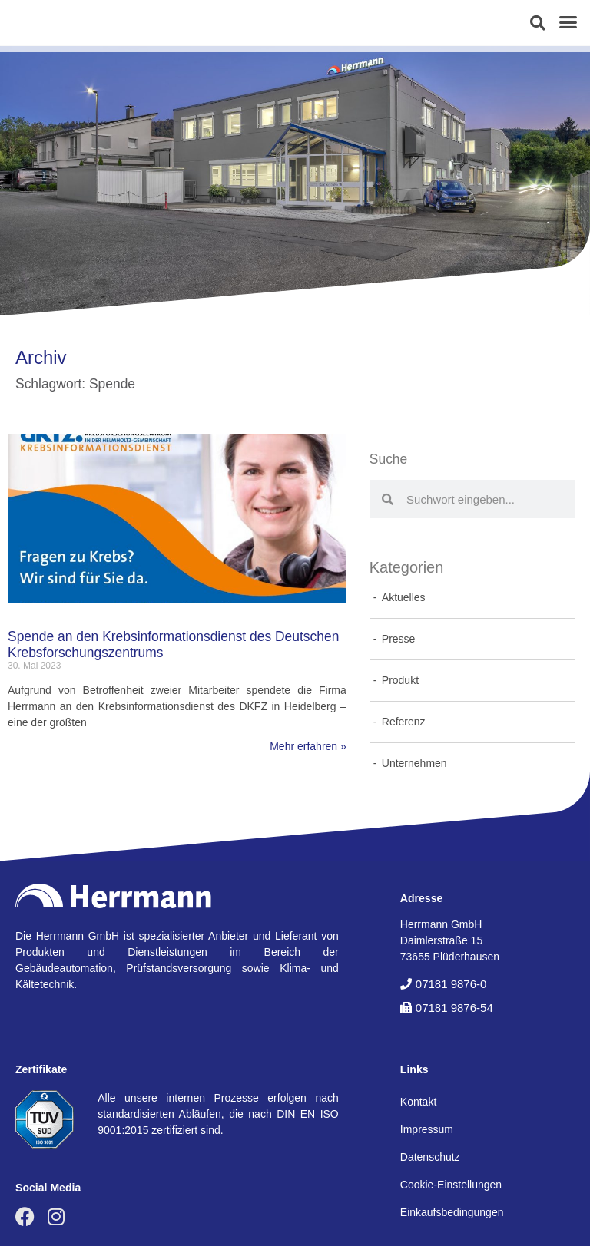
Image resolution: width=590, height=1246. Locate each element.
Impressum (426, 1129)
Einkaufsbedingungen (452, 1212)
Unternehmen (414, 763)
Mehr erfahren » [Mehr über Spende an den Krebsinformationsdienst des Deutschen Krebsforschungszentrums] (308, 746)
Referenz (404, 722)
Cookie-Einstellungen (451, 1184)
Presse (399, 639)
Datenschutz (430, 1157)
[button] (537, 23)
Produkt (400, 680)
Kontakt (418, 1102)
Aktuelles (404, 597)
